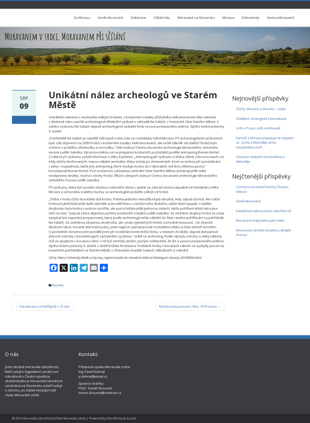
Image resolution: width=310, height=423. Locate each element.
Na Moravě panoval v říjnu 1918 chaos (190, 306)
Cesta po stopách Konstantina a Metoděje (260, 159)
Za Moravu (82, 17)
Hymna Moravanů (280, 17)
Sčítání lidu (162, 17)
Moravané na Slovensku (196, 17)
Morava (228, 17)
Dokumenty (250, 17)
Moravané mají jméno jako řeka (260, 220)
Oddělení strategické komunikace (261, 118)
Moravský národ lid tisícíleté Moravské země (54, 418)
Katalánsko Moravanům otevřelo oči (263, 211)
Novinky (57, 285)
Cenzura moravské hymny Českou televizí (262, 189)
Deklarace (138, 17)
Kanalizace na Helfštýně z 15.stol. (43, 306)
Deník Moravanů (110, 17)
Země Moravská (248, 201)
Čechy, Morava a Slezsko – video (261, 109)
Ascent (131, 418)
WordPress (115, 418)
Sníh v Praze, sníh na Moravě (258, 128)
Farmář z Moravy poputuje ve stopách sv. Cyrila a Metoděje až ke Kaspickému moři (265, 142)
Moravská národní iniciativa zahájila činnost (263, 232)
